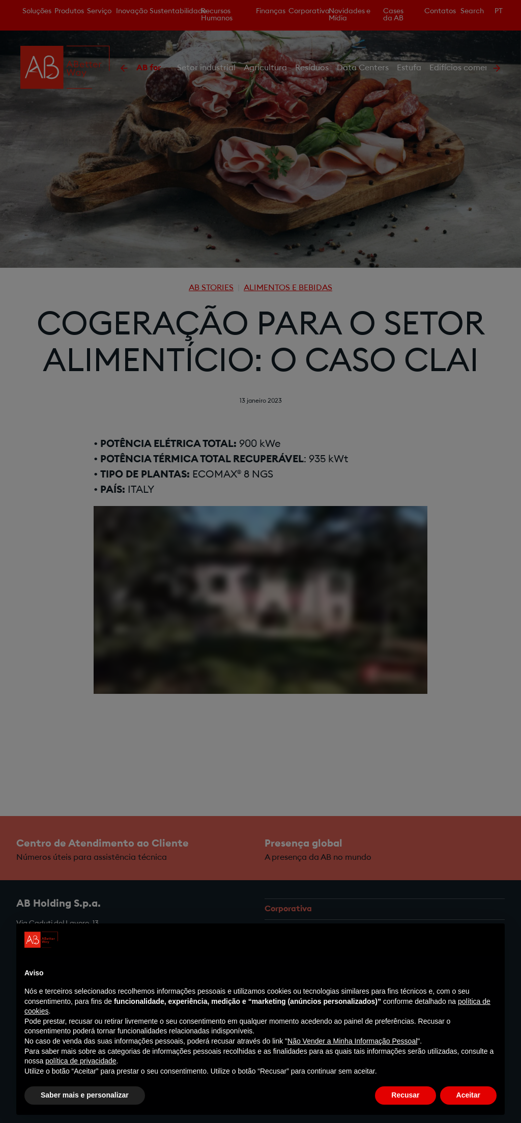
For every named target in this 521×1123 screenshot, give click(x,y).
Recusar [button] (405, 1095)
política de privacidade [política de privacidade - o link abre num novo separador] (80, 1061)
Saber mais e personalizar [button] (85, 1095)
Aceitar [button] (468, 1095)
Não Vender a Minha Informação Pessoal (352, 1041)
